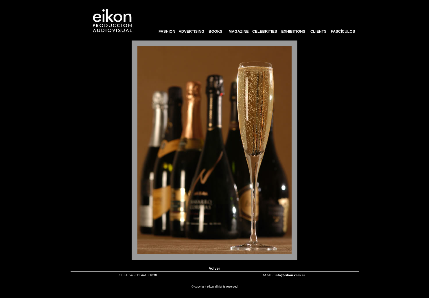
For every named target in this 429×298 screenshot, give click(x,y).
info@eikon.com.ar (290, 275)
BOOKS (217, 31)
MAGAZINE (238, 31)
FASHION (165, 31)
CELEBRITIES (264, 31)
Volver (214, 268)
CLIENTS (318, 31)
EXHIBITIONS (293, 31)
